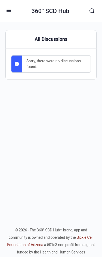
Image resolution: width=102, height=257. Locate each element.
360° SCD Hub (50, 11)
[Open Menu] (8, 10)
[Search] (92, 11)
